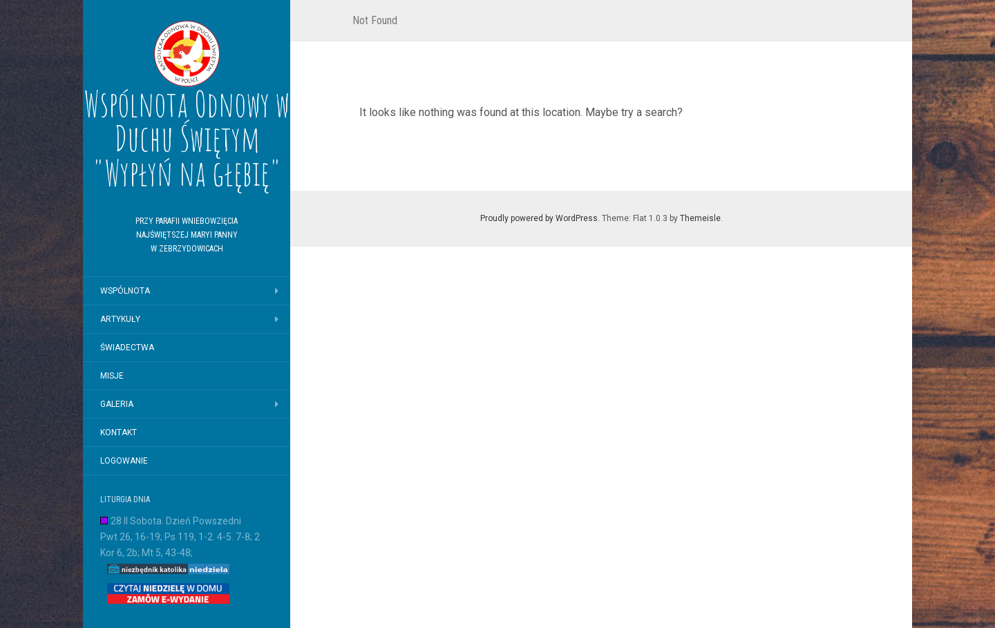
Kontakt (118, 432)
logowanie (124, 461)
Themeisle (700, 218)
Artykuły (120, 319)
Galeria (116, 404)
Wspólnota (125, 291)
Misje (112, 376)
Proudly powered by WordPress (539, 218)
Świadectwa (127, 347)
